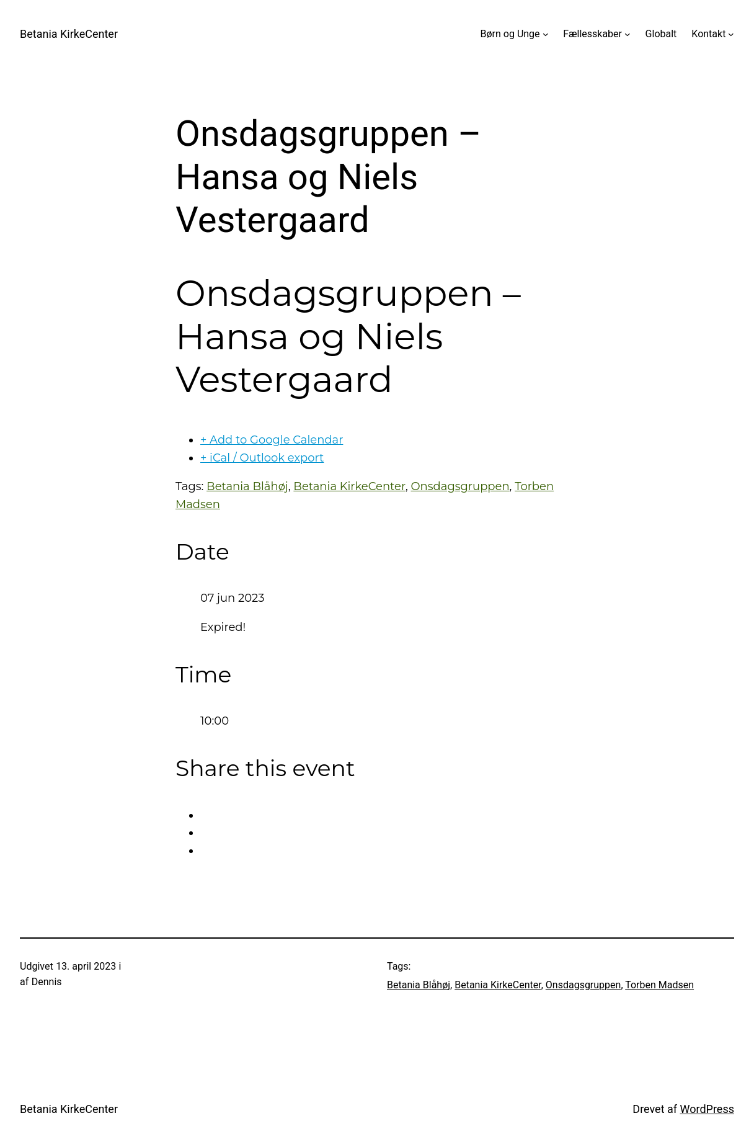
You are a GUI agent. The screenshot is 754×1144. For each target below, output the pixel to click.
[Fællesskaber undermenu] (627, 34)
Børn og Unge (510, 34)
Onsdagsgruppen (460, 486)
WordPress (707, 1108)
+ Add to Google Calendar (271, 440)
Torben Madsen (659, 985)
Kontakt (708, 34)
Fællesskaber (592, 34)
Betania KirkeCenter (69, 33)
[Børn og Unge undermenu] (546, 34)
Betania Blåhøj (247, 486)
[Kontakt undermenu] (731, 34)
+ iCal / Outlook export (262, 458)
